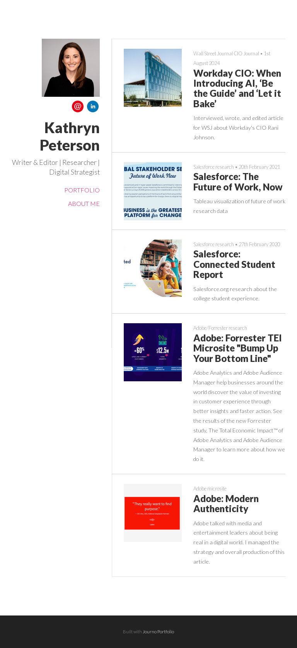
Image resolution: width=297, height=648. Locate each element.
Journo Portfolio (158, 631)
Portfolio (82, 190)
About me (84, 203)
